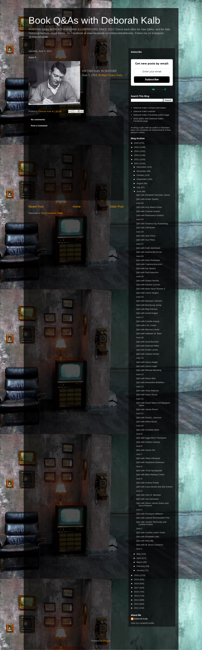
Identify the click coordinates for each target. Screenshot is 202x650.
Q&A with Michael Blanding (148, 370)
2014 (136, 600)
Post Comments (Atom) (52, 213)
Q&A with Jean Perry (145, 236)
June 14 (139, 374)
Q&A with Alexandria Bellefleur (150, 382)
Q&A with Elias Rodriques (148, 260)
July (139, 187)
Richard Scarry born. (111, 75)
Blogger (106, 641)
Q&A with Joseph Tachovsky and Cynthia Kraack (151, 523)
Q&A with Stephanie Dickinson (150, 462)
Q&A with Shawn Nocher (147, 280)
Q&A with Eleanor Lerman (148, 284)
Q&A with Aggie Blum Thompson (151, 438)
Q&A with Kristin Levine (147, 350)
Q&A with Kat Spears (146, 268)
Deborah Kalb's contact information (149, 108)
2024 (136, 151)
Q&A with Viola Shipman (147, 390)
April (139, 558)
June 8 (139, 446)
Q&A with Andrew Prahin (147, 483)
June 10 (139, 425)
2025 (136, 147)
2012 (136, 608)
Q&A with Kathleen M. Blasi (149, 333)
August (140, 183)
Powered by (152, 89)
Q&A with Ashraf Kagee (147, 313)
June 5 (139, 478)
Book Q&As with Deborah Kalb (94, 20)
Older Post (117, 206)
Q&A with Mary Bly (144, 541)
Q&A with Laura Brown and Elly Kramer (154, 487)
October (141, 175)
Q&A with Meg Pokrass (147, 309)
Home (77, 206)
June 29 (139, 219)
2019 (136, 579)
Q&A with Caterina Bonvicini (149, 264)
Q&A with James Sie (145, 450)
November (142, 171)
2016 (136, 592)
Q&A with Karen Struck (146, 394)
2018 (136, 583)
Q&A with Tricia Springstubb (149, 470)
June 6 (139, 466)
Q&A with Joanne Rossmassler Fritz (152, 518)
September (142, 179)
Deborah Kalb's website (144, 111)
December (142, 167)
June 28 (139, 232)
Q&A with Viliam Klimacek (148, 458)
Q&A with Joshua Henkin (147, 354)
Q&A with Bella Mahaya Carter (150, 474)
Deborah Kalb (141, 619)
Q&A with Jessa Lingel (146, 366)
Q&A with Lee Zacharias (147, 499)
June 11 (139, 413)
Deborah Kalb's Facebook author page (151, 115)
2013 (136, 604)
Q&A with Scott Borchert (147, 342)
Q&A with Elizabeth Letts (147, 536)
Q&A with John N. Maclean (148, 495)
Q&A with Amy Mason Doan (149, 207)
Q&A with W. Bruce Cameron (149, 545)
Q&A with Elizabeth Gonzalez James (153, 195)
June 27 (139, 244)
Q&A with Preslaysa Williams (149, 514)
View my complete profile (142, 623)
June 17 (139, 317)
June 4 (139, 491)
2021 (136, 163)
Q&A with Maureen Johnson (149, 301)
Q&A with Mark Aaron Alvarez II (150, 288)
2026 (136, 143)
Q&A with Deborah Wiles (147, 346)
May (139, 554)
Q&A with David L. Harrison (149, 417)
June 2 (139, 528)
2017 (136, 587)
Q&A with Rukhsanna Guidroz (150, 215)
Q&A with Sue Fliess (145, 240)
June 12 (139, 399)
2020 (136, 575)
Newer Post (36, 206)
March (140, 562)
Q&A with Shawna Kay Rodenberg (152, 223)
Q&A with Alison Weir (146, 378)
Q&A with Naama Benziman (149, 252)
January (141, 570)
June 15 (139, 358)
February (141, 566)
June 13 (139, 386)
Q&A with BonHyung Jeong (148, 305)
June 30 (139, 203)
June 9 (139, 434)
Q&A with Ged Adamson (147, 272)
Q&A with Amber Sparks (147, 199)
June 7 (139, 454)
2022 (136, 159)
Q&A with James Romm (147, 409)
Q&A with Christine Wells (147, 430)
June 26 (139, 256)
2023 (136, 155)
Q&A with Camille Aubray (147, 321)
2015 (136, 596)
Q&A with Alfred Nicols (146, 421)
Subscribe (152, 79)
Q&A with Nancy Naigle (147, 362)
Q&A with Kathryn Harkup (148, 442)
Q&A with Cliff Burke (145, 227)
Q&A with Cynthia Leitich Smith (150, 532)
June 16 (139, 337)
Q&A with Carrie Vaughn (147, 293)
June (139, 191)
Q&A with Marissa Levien (147, 329)
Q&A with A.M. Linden (146, 325)
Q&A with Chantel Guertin (148, 211)
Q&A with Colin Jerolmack (148, 248)
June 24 (139, 297)
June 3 (139, 510)
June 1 (139, 549)
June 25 (139, 276)
